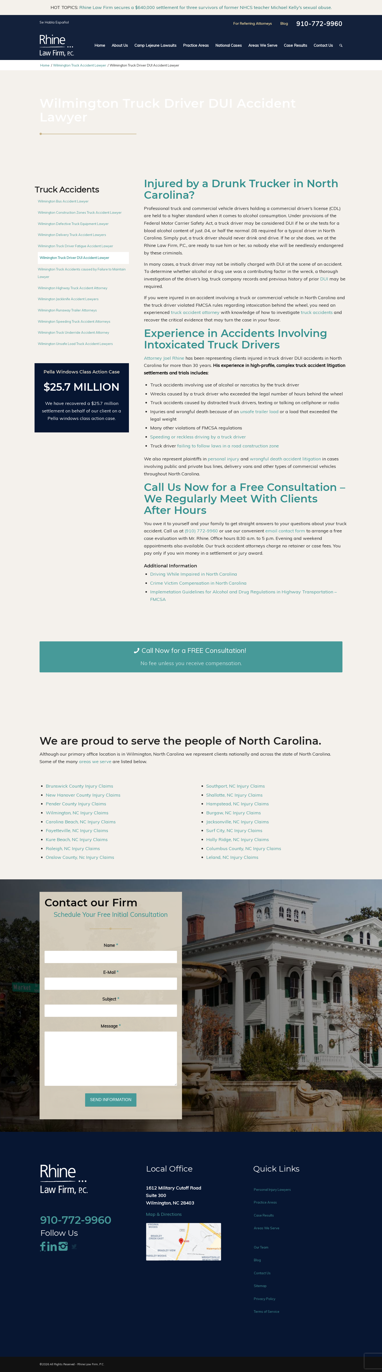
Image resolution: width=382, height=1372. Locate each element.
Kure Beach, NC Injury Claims (77, 839)
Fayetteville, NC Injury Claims (77, 830)
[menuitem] (99, 45)
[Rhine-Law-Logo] (57, 45)
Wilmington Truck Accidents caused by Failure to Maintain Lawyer (82, 273)
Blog (284, 23)
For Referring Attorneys (252, 23)
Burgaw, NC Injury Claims (233, 813)
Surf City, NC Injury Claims (234, 830)
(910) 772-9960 (201, 531)
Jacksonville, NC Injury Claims (237, 822)
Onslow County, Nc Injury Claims (80, 857)
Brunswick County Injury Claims (79, 786)
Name (111, 945)
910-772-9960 (319, 23)
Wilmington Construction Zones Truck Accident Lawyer (80, 212)
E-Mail (110, 972)
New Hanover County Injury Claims (83, 795)
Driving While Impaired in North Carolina (193, 574)
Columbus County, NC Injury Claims (243, 848)
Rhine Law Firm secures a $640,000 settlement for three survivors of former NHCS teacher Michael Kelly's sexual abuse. (205, 7)
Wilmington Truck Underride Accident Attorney (73, 332)
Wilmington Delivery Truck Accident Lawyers (72, 235)
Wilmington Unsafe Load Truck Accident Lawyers (75, 344)
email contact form (285, 531)
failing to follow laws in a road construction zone (228, 446)
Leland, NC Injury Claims (232, 857)
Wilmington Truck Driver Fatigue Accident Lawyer (75, 246)
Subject (110, 999)
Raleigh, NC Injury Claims (73, 848)
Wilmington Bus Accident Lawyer (63, 201)
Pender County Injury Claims (76, 804)
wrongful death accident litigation (285, 459)
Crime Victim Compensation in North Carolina (198, 583)
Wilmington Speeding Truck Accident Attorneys (74, 321)
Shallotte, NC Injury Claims (234, 795)
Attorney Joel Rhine (164, 358)
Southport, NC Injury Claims (235, 786)
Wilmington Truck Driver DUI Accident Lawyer (74, 258)
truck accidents (317, 312)
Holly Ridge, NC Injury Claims (237, 839)
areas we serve (95, 761)
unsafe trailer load (259, 411)
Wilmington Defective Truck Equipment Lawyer (73, 224)
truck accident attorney (195, 312)
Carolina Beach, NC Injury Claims (81, 822)
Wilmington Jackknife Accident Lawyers (68, 299)
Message (111, 1026)
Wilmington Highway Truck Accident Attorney (72, 288)
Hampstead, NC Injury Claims (237, 804)
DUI (324, 279)
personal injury (223, 459)
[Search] (339, 45)
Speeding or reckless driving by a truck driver (198, 437)
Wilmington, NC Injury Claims (77, 813)
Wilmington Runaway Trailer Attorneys (67, 310)
